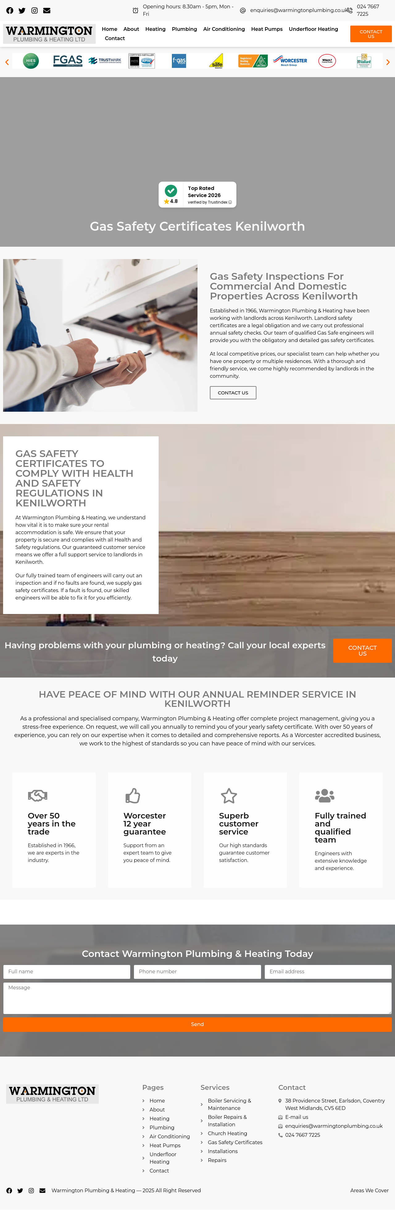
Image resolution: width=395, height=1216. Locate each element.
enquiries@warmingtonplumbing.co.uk (299, 10)
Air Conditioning (224, 29)
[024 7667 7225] (349, 10)
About (131, 29)
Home (109, 29)
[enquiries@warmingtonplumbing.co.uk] (243, 10)
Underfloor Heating (313, 29)
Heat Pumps (267, 29)
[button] (7, 62)
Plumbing (184, 29)
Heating (155, 29)
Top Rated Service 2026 (204, 192)
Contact (115, 38)
